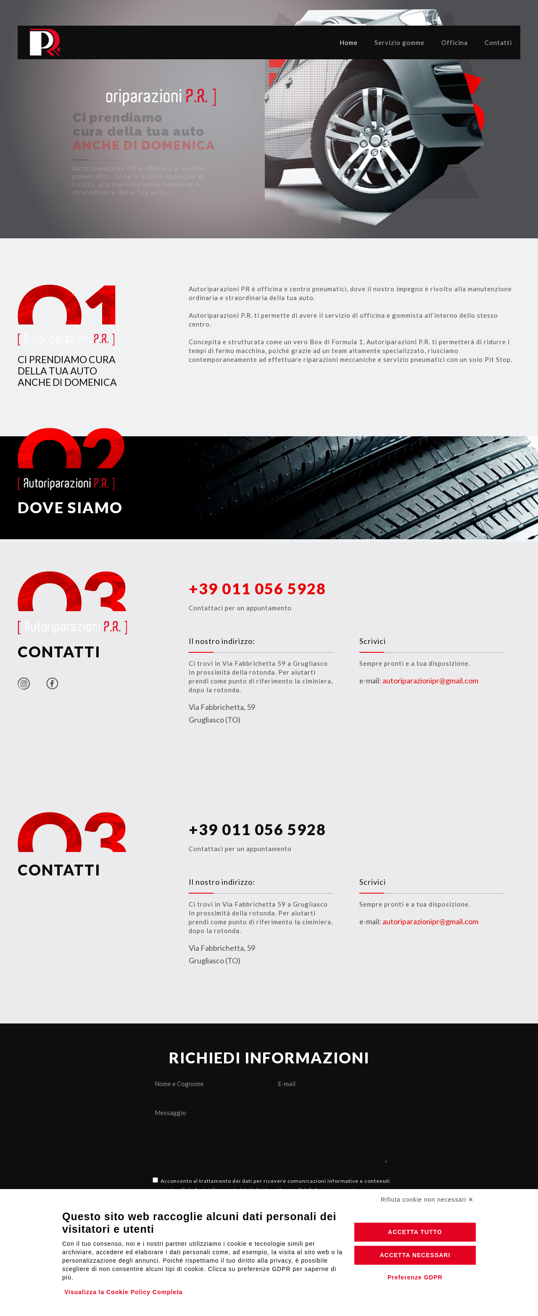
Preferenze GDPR (415, 1277)
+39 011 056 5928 (257, 829)
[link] (24, 683)
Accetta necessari (415, 1255)
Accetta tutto (415, 1232)
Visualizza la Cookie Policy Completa (123, 1292)
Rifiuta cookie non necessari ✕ (427, 1199)
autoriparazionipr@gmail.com (430, 680)
